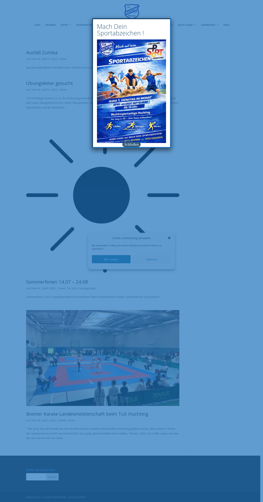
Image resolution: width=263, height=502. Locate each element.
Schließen (131, 144)
